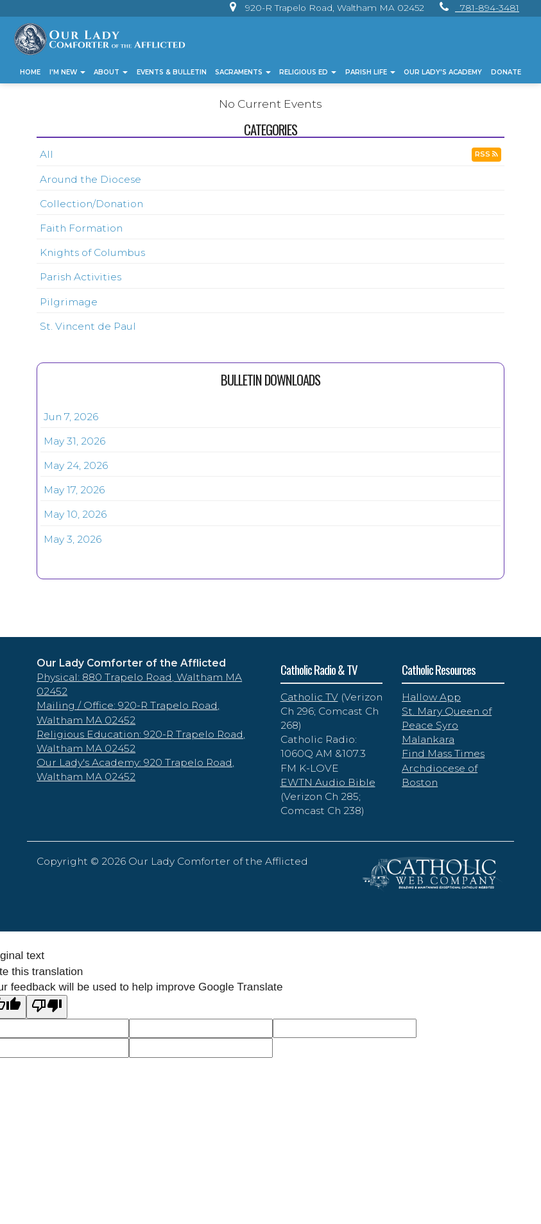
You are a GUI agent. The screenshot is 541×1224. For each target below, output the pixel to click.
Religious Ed (307, 72)
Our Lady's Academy (443, 72)
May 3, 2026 (72, 539)
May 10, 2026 (75, 514)
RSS (486, 153)
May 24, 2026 (76, 465)
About (111, 72)
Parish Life (370, 72)
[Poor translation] (46, 1007)
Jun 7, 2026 (71, 417)
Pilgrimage (69, 302)
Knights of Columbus (92, 252)
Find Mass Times (443, 753)
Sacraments (243, 72)
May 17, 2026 (74, 490)
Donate (506, 72)
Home (30, 72)
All (46, 154)
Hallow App (431, 697)
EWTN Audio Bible (327, 782)
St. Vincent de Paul (88, 326)
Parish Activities (80, 277)
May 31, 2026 (74, 441)
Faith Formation (81, 228)
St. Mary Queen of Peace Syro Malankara (447, 725)
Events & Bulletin (172, 72)
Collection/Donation (91, 204)
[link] (323, 8)
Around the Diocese (90, 179)
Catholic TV (309, 697)
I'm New (67, 72)
